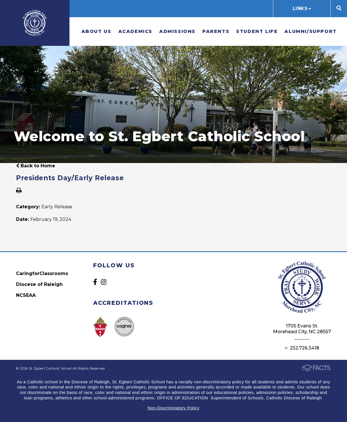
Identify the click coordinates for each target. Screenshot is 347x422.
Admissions (177, 31)
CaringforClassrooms (42, 273)
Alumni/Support (310, 31)
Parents (215, 31)
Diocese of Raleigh (39, 284)
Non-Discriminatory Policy (173, 407)
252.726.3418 (304, 348)
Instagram (103, 282)
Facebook (95, 282)
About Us (96, 31)
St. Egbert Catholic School (34, 23)
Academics (135, 31)
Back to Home (35, 165)
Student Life (257, 31)
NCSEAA (26, 295)
